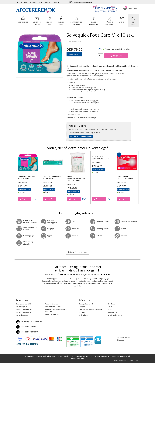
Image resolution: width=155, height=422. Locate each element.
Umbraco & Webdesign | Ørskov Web (125, 360)
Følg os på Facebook (26, 326)
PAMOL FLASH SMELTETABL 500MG (125, 178)
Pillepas (82, 306)
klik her (105, 274)
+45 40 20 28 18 (67, 274)
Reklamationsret (51, 304)
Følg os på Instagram (27, 331)
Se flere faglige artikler (77, 252)
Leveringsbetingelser (24, 309)
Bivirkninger (83, 315)
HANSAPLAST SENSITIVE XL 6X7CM (100, 158)
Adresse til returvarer (53, 306)
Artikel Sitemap (123, 337)
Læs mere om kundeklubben (81, 136)
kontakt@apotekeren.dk (29, 321)
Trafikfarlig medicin (115, 315)
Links (110, 306)
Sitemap (120, 340)
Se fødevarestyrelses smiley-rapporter (56, 310)
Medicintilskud (113, 312)
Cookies (82, 312)
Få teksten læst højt (52, 314)
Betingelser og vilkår (24, 304)
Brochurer (111, 304)
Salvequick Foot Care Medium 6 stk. (26, 178)
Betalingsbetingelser (24, 312)
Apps (110, 309)
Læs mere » (22, 182)
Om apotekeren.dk (86, 304)
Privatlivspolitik (22, 306)
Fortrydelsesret (22, 315)
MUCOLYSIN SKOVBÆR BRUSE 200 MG (52, 178)
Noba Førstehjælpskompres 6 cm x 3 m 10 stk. (77, 179)
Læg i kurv (116, 56)
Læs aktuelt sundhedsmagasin (90, 309)
